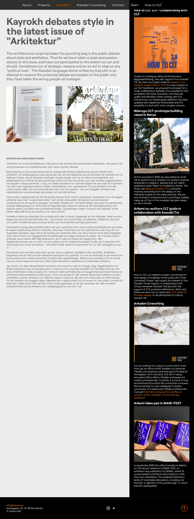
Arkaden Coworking (91, 5)
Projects (44, 5)
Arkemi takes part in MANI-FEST (157, 403)
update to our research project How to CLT (159, 83)
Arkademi (63, 5)
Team (134, 5)
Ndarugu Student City (157, 188)
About (26, 5)
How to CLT (153, 5)
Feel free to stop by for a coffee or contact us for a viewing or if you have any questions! (158, 394)
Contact (118, 5)
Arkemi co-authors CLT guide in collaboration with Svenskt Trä (157, 210)
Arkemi (11, 5)
